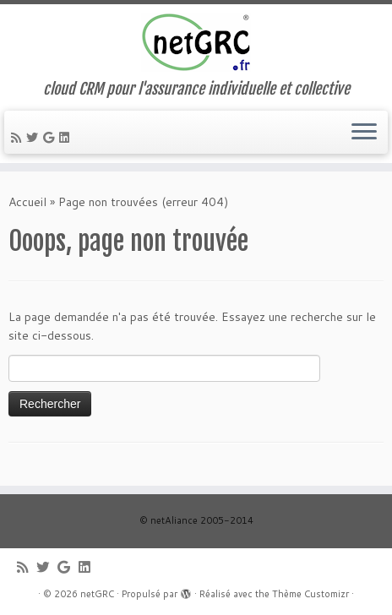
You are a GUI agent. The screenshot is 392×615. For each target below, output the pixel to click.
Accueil (27, 201)
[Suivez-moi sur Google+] (51, 137)
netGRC (97, 594)
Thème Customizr (310, 594)
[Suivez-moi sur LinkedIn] (66, 137)
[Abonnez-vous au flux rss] (18, 137)
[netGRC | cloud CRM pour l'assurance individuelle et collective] (196, 42)
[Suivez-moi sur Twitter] (34, 137)
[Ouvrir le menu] (364, 132)
